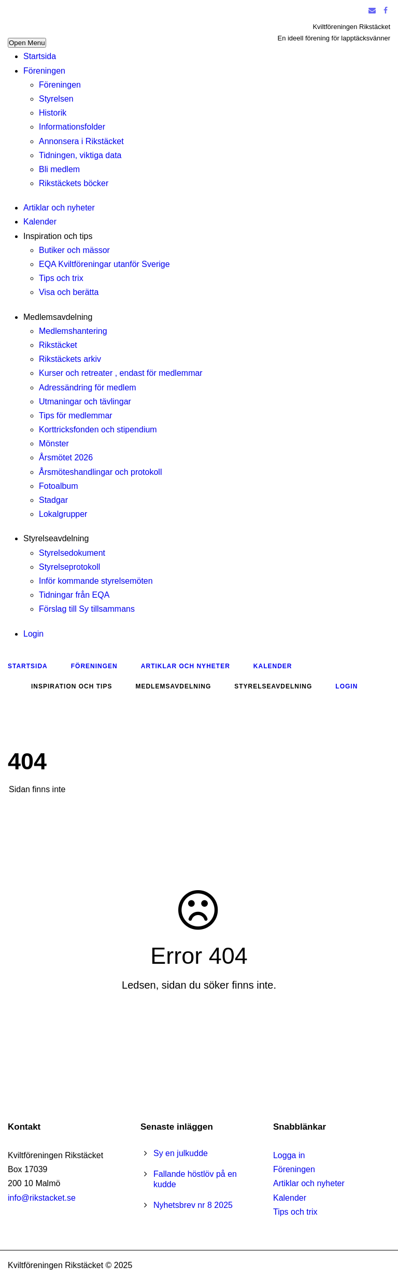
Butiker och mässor (74, 250)
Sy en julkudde (180, 1153)
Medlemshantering (73, 331)
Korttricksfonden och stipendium (98, 429)
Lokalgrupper (63, 514)
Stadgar (53, 500)
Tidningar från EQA (74, 594)
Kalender (39, 221)
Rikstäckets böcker (73, 183)
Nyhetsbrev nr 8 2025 (193, 1205)
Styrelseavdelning (56, 538)
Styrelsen (56, 98)
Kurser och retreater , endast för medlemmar (121, 373)
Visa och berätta (68, 292)
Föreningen (44, 70)
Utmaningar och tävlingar (85, 401)
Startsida (39, 56)
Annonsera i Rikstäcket (81, 141)
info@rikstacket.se (42, 1197)
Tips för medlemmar (75, 415)
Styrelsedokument (72, 552)
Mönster (54, 443)
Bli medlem (59, 169)
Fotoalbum (58, 486)
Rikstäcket (58, 345)
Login (33, 633)
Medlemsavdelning (57, 317)
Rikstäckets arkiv (70, 359)
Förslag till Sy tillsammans (87, 608)
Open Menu (27, 43)
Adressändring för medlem (87, 387)
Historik (52, 112)
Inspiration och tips (57, 236)
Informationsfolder (72, 126)
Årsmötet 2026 (66, 457)
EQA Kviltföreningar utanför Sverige (104, 264)
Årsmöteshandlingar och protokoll (100, 472)
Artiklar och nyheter (59, 207)
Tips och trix (61, 278)
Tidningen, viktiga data (80, 155)
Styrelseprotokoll (69, 566)
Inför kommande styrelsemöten (96, 580)
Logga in (289, 1155)
